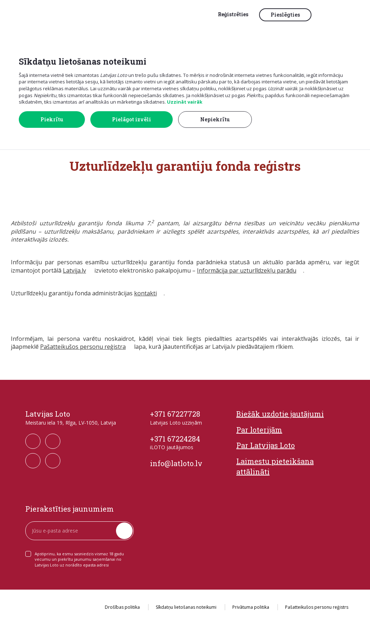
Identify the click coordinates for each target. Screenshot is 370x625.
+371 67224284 (175, 438)
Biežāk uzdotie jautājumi (280, 413)
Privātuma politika (250, 607)
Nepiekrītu (215, 119)
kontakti (145, 293)
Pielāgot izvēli (131, 119)
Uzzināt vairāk (184, 102)
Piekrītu (51, 119)
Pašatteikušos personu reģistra (83, 347)
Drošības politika (122, 607)
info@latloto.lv (176, 463)
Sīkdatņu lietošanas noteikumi (186, 607)
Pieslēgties (285, 14)
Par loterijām (259, 429)
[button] (332, 15)
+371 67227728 (175, 413)
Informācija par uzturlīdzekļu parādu (246, 270)
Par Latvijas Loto (265, 445)
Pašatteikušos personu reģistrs (316, 607)
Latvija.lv (74, 270)
